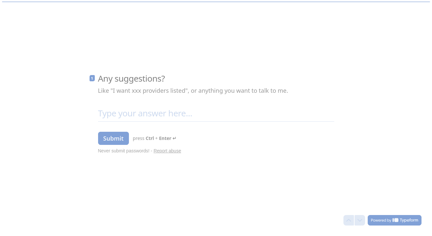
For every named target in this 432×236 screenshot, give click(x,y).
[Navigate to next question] (360, 220)
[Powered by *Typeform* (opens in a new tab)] (395, 220)
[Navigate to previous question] (348, 220)
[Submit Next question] (113, 138)
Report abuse (167, 150)
